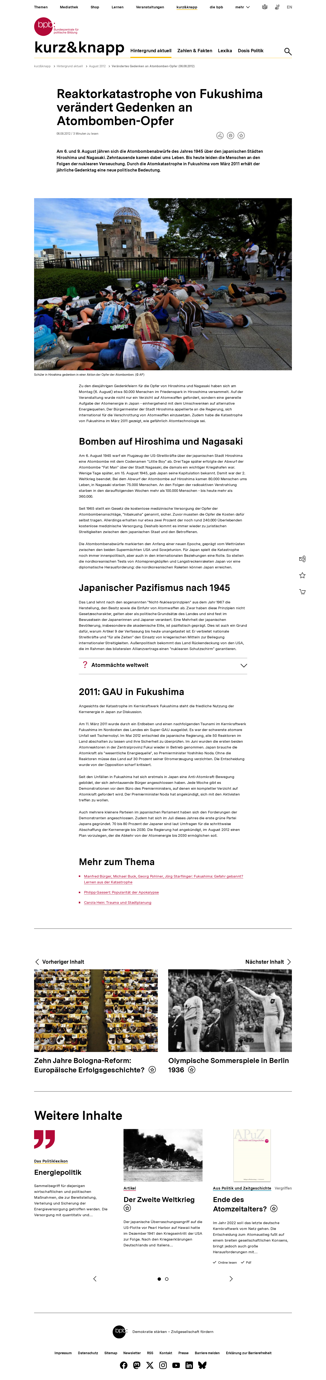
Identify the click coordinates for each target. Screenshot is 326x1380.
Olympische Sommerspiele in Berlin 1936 (228, 1065)
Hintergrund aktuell (70, 66)
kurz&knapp (42, 66)
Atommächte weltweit (119, 665)
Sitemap (110, 1353)
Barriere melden (207, 1353)
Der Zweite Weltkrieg (159, 1199)
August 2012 (97, 66)
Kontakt (165, 1353)
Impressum (63, 1353)
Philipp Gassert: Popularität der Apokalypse (121, 892)
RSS (150, 1353)
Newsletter (132, 1353)
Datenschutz (88, 1353)
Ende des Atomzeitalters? (240, 1204)
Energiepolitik (58, 1172)
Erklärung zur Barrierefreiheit (249, 1353)
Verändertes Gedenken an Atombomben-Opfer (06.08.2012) (153, 66)
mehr (242, 7)
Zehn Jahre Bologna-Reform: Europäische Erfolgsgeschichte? (90, 1065)
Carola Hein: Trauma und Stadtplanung (117, 902)
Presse (183, 1353)
